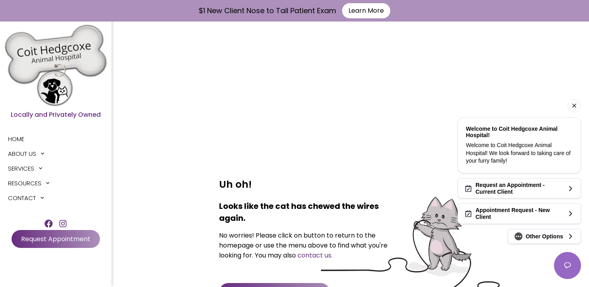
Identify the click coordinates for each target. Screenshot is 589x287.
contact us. (315, 255)
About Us (22, 153)
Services (21, 168)
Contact (22, 198)
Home (16, 139)
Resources (24, 183)
